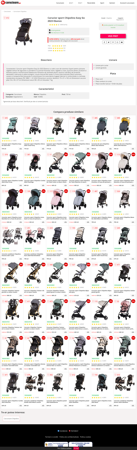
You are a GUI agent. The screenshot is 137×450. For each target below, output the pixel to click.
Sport (102, 3)
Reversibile (91, 3)
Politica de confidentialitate (69, 437)
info (21, 148)
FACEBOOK (62, 431)
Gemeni (112, 3)
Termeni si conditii (51, 437)
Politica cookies (85, 437)
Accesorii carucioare (127, 3)
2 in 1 (71, 3)
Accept (76, 448)
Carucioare (60, 3)
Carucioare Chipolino (19, 11)
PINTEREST (73, 431)
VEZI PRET (113, 36)
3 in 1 (80, 3)
